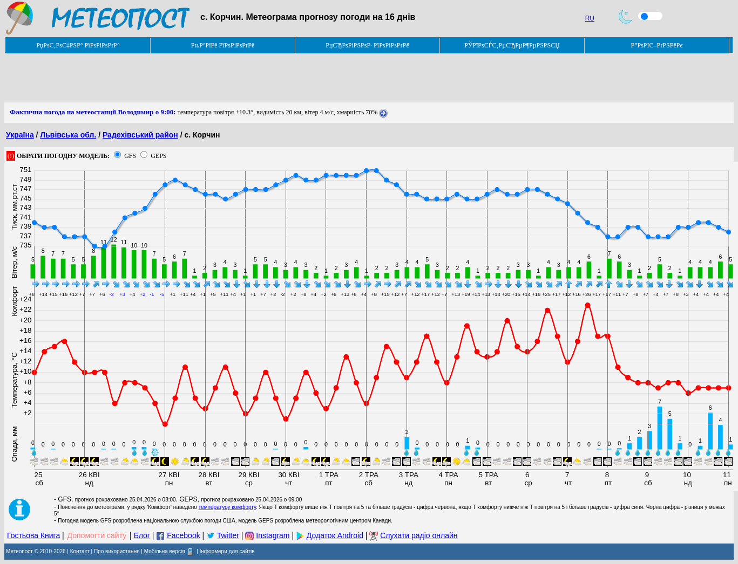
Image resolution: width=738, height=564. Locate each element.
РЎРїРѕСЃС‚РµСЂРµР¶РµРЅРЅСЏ (512, 45)
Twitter (228, 535)
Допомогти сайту (97, 535)
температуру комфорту (227, 507)
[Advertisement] (200, 78)
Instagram (272, 535)
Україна (20, 134)
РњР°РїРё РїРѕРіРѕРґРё (222, 45)
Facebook (183, 535)
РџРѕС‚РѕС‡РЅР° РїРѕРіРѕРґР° (78, 45)
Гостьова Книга (33, 535)
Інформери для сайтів (227, 551)
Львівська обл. (68, 134)
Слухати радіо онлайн (418, 535)
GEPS (158, 156)
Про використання (117, 551)
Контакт (80, 551)
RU (589, 18)
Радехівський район (140, 134)
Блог (142, 535)
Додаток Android (335, 535)
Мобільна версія (164, 551)
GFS (130, 156)
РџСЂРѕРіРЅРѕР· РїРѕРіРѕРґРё (367, 45)
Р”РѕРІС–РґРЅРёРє (656, 45)
